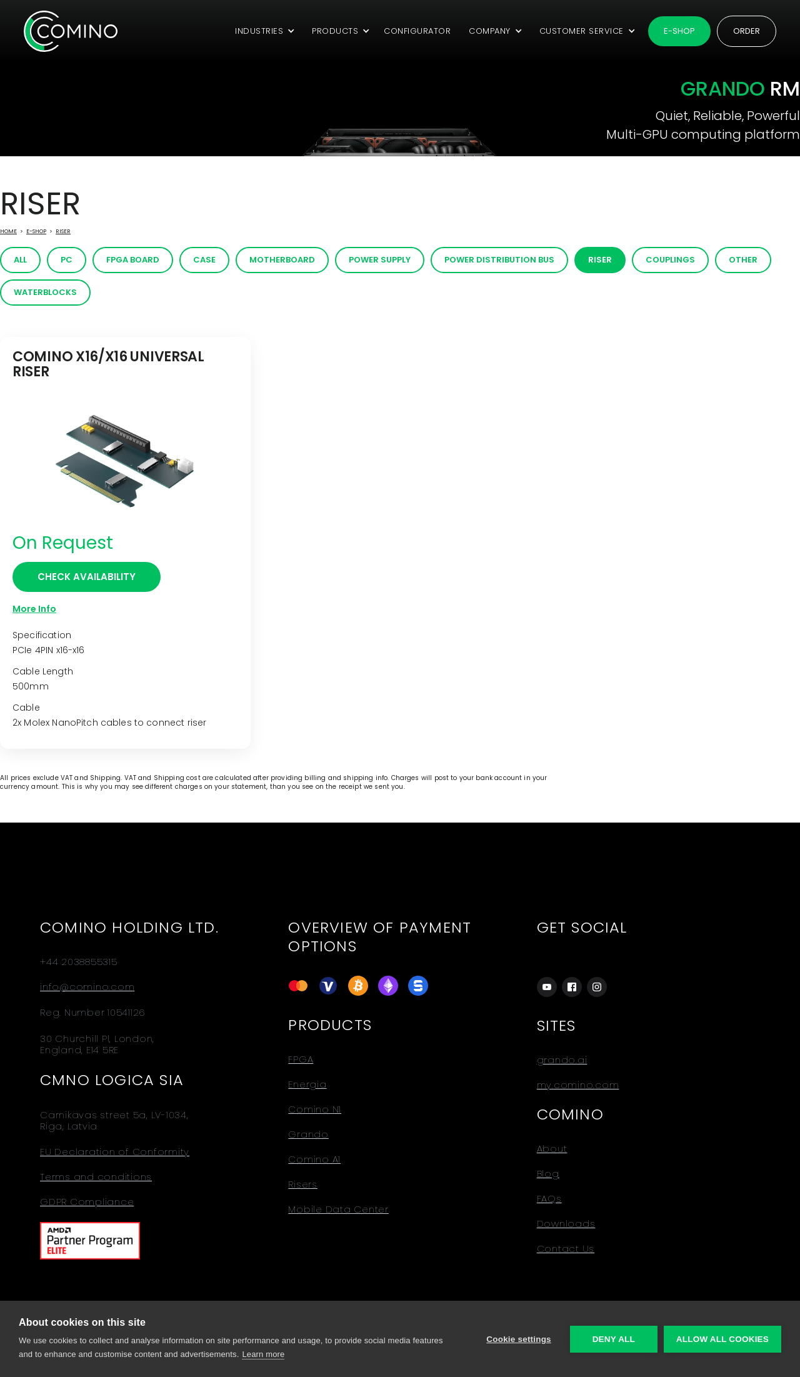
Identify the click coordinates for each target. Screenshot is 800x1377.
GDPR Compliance (87, 1202)
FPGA (300, 1059)
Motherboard (282, 260)
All (20, 260)
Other (743, 260)
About (552, 1149)
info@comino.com (87, 987)
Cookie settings (518, 1339)
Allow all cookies (722, 1339)
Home (8, 231)
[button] (263, 31)
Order (746, 31)
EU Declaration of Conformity (114, 1152)
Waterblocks (45, 292)
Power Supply (380, 260)
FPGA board (132, 260)
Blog (548, 1174)
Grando (308, 1134)
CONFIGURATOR (417, 31)
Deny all (613, 1339)
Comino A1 (314, 1159)
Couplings (670, 260)
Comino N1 (314, 1109)
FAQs (549, 1199)
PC (66, 260)
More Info (34, 609)
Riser (63, 231)
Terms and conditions (96, 1177)
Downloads (566, 1224)
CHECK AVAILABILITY (87, 576)
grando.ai (562, 1060)
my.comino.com (578, 1085)
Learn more (263, 1354)
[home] (71, 31)
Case (204, 260)
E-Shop (36, 231)
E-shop (679, 31)
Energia (307, 1084)
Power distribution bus (499, 260)
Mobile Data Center (338, 1209)
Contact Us (566, 1249)
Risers (303, 1184)
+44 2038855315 (79, 962)
